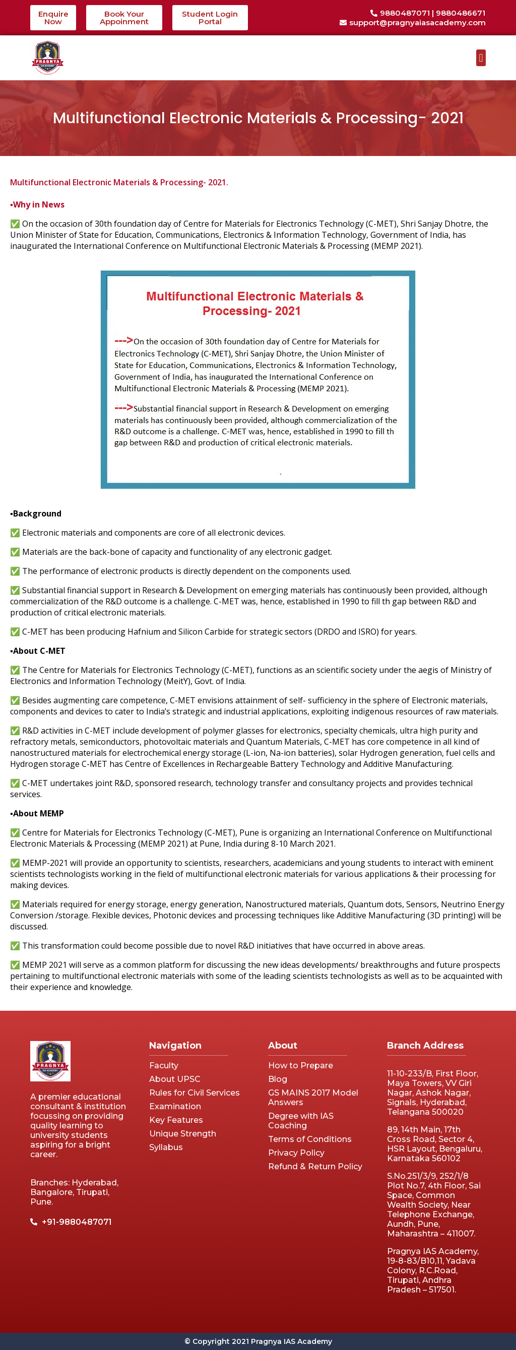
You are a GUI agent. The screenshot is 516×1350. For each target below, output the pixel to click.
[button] (481, 57)
